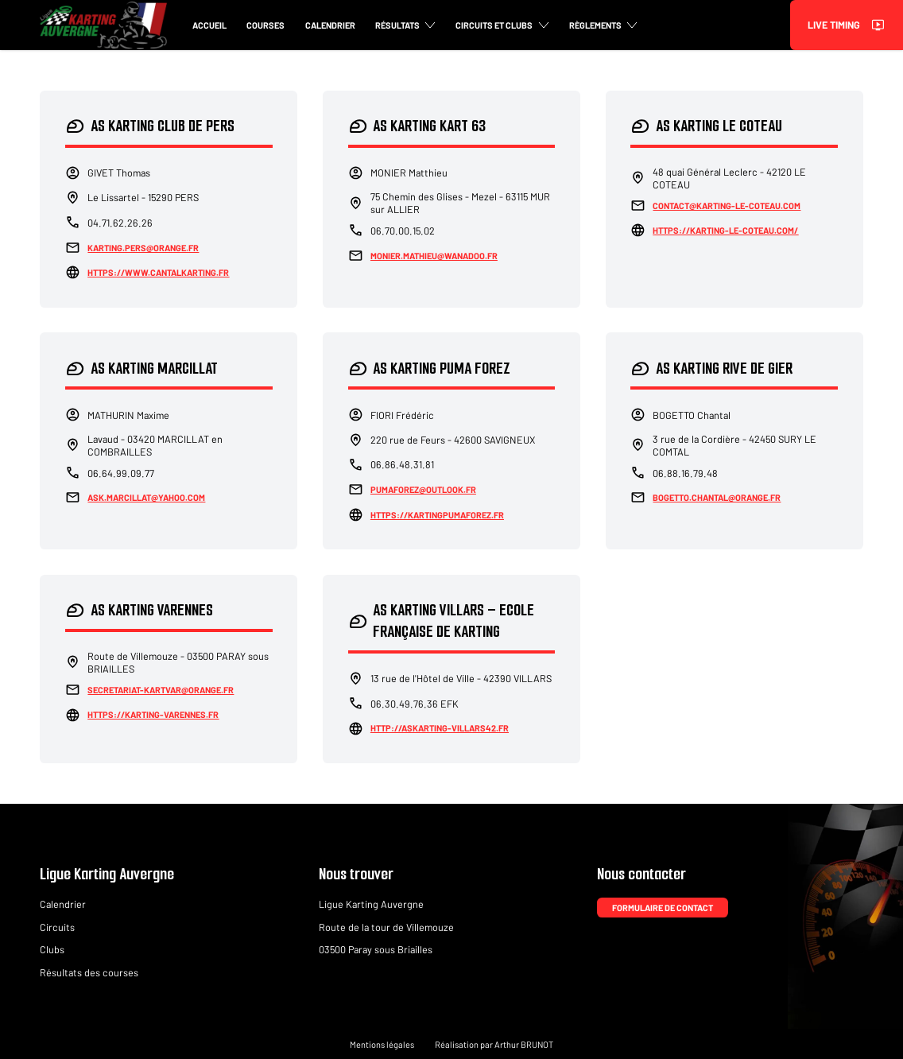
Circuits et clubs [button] (501, 25)
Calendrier (63, 904)
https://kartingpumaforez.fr (437, 515)
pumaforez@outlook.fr (423, 489)
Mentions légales (382, 1044)
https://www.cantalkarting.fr (158, 272)
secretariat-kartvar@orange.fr (160, 690)
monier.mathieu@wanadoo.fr (434, 255)
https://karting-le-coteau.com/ (725, 230)
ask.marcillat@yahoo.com (146, 497)
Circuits (57, 927)
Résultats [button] (405, 25)
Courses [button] (265, 25)
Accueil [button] (209, 25)
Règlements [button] (603, 25)
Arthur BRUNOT (523, 1044)
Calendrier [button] (330, 25)
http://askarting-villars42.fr (439, 728)
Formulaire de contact (662, 907)
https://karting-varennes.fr (153, 714)
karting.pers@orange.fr (143, 247)
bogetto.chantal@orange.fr (717, 497)
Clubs (52, 949)
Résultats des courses (89, 972)
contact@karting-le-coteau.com (726, 205)
